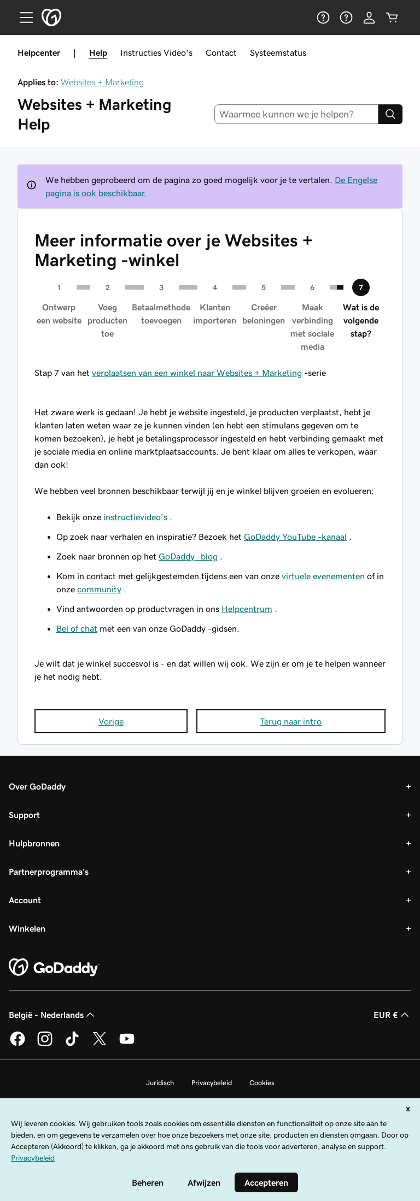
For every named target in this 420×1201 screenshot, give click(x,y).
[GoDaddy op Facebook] (17, 1044)
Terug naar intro (291, 721)
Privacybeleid (211, 1082)
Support (24, 814)
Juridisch (160, 1082)
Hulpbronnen (34, 843)
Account (25, 900)
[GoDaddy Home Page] (54, 967)
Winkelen (27, 928)
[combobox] (296, 114)
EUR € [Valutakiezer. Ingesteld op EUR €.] (392, 1014)
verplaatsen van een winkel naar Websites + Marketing (197, 372)
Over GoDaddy (37, 786)
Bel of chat (76, 628)
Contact (221, 52)
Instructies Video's (156, 52)
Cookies (262, 1082)
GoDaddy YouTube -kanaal (295, 536)
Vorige (111, 721)
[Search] (390, 114)
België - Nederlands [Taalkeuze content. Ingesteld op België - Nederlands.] (53, 1014)
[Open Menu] (22, 17)
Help (98, 52)
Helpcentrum (246, 608)
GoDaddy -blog (188, 556)
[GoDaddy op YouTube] (127, 1044)
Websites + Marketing (102, 82)
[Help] (323, 17)
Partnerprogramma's (49, 871)
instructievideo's (135, 517)
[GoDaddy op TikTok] (72, 1044)
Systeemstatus (278, 52)
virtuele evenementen (323, 576)
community (99, 589)
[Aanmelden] (369, 17)
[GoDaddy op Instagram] (45, 1044)
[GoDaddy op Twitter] (99, 1044)
